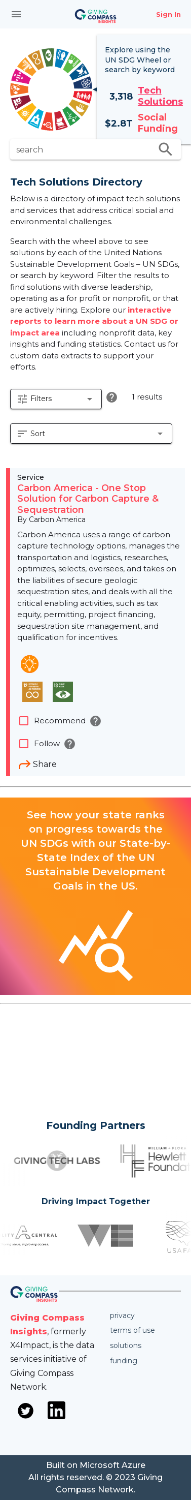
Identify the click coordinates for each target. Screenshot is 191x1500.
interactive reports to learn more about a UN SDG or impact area (94, 321)
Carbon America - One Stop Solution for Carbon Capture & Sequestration (88, 498)
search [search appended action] (166, 149)
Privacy (122, 1315)
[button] (56, 399)
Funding (123, 1360)
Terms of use (132, 1330)
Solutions (125, 1345)
